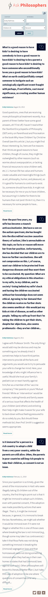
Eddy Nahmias (7, 107)
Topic (5, 24)
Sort (27, 24)
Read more (8, 211)
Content (7, 17)
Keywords (30, 17)
